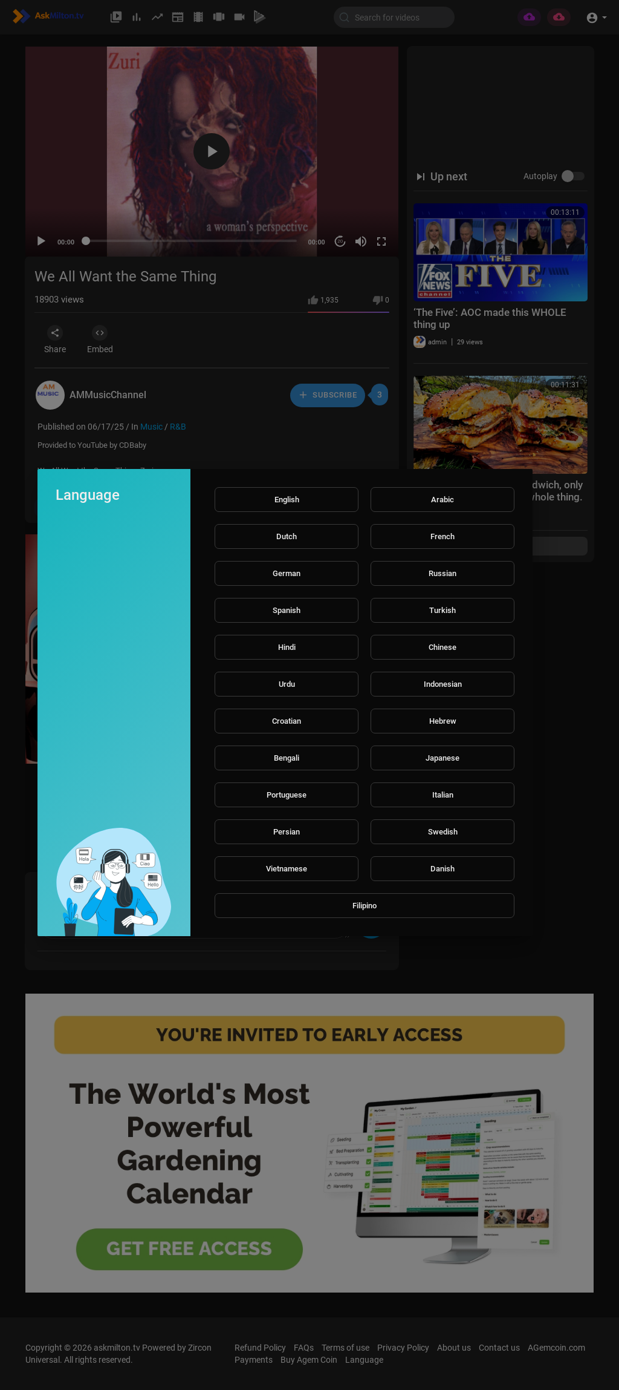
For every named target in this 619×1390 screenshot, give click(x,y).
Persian (286, 831)
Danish (442, 868)
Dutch (286, 536)
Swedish (443, 831)
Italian (442, 794)
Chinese (442, 647)
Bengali (286, 757)
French (442, 536)
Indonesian (443, 684)
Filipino (364, 905)
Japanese (442, 757)
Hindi (287, 647)
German (286, 573)
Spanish (286, 610)
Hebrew (442, 721)
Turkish (442, 610)
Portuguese (286, 794)
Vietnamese (286, 868)
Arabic (442, 499)
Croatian (286, 721)
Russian (442, 573)
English (286, 499)
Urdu (287, 684)
